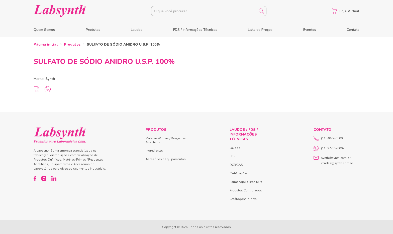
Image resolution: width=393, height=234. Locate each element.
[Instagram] (43, 178)
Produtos (93, 29)
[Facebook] (35, 178)
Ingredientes (154, 151)
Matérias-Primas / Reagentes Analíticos (166, 140)
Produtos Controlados (246, 190)
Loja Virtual (345, 11)
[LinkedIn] (53, 178)
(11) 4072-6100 (328, 138)
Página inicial (46, 44)
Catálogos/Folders (243, 199)
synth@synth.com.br (335, 158)
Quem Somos (44, 29)
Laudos (136, 29)
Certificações (239, 173)
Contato (353, 29)
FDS (232, 156)
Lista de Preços (260, 29)
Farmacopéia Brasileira (246, 182)
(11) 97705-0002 (329, 148)
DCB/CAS (236, 165)
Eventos (309, 29)
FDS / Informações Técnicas (195, 29)
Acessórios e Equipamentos (166, 159)
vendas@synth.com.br (337, 163)
